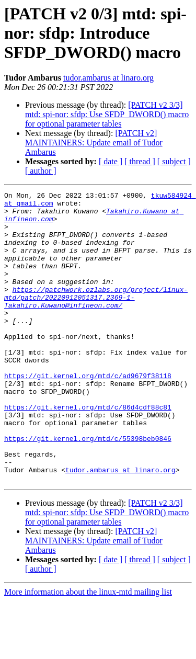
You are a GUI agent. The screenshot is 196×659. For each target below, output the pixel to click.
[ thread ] (139, 161)
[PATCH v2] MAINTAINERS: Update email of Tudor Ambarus (94, 142)
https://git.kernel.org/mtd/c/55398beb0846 (87, 488)
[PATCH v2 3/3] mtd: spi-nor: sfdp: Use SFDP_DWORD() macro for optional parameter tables (107, 114)
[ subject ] (174, 161)
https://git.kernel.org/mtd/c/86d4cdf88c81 (87, 451)
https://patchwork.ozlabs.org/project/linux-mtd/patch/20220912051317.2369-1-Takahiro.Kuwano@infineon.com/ (96, 319)
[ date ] (110, 161)
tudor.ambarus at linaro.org (108, 77)
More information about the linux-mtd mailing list (88, 649)
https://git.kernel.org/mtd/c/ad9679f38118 (87, 413)
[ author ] (40, 170)
